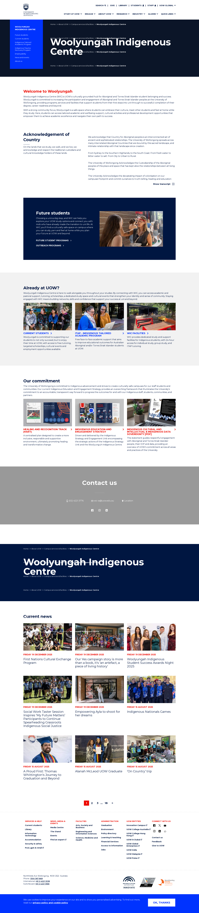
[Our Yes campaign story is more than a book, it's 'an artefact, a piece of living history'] (99, 637)
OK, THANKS (161, 902)
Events (53, 836)
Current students (22, 39)
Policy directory (108, 833)
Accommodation (33, 840)
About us (18, 61)
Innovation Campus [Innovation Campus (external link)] (136, 825)
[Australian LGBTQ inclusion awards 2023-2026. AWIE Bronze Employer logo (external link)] (148, 882)
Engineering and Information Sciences (86, 833)
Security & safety (33, 844)
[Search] (100, 5)
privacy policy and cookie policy (50, 903)
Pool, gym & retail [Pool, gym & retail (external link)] (33, 848)
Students (136, 5)
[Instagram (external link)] (99, 510)
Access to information (112, 846)
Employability (20, 54)
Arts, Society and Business (84, 826)
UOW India (132, 850)
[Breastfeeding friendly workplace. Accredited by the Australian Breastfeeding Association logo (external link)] (166, 882)
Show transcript (162, 184)
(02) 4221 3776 (75, 501)
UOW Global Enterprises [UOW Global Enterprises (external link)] (132, 845)
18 (106, 803)
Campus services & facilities (82, 24)
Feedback (157, 842)
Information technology (31, 834)
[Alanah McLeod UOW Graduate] (99, 749)
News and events (22, 57)
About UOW (63, 24)
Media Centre (57, 827)
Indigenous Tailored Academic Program (23, 43)
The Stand (55, 832)
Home (53, 24)
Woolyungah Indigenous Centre (25, 28)
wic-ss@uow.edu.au (102, 501)
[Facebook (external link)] (92, 510)
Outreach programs (48, 245)
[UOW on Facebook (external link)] (154, 825)
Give (112, 5)
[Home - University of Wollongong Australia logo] (30, 10)
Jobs (103, 850)
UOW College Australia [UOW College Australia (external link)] (138, 829)
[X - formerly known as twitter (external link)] (159, 825)
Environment (107, 829)
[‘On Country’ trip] (151, 749)
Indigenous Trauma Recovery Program (23, 49)
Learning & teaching (111, 838)
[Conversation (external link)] (165, 831)
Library (123, 5)
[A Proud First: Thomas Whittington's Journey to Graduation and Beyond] (47, 749)
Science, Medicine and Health (87, 839)
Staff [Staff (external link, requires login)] (150, 5)
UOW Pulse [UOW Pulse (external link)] (132, 858)
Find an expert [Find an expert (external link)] (57, 840)
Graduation (106, 825)
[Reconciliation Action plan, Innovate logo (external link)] (129, 882)
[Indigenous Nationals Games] (151, 689)
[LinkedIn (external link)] (106, 510)
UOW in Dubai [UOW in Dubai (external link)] (133, 840)
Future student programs (52, 240)
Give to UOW (158, 846)
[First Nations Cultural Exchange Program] (47, 637)
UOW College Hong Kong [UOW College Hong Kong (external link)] (136, 834)
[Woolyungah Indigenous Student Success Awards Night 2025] (151, 637)
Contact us (157, 838)
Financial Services (110, 842)
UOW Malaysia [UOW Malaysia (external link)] (133, 854)
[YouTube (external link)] (165, 826)
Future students (21, 35)
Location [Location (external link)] (127, 501)
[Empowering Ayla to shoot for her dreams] (99, 689)
